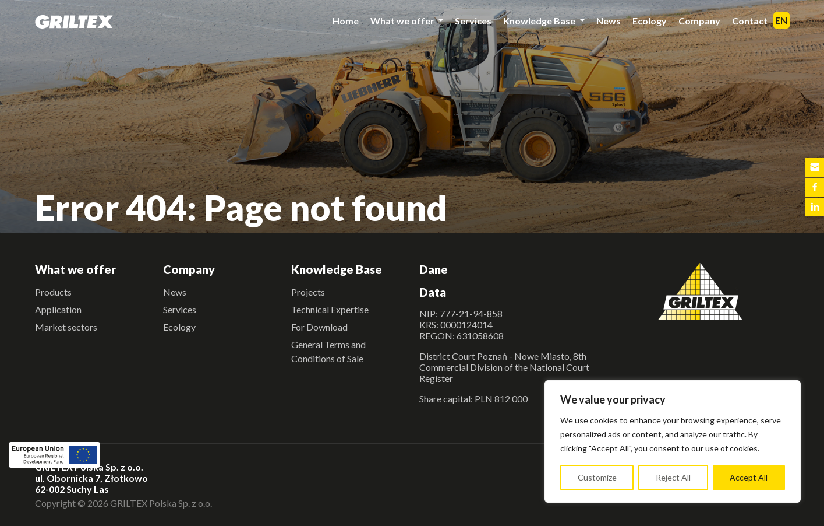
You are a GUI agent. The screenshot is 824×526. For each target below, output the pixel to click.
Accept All (749, 477)
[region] (672, 441)
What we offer (403, 20)
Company (699, 20)
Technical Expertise (330, 309)
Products (53, 291)
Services (473, 20)
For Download (319, 326)
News (608, 20)
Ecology (649, 20)
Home (346, 20)
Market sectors (66, 326)
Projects (308, 291)
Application (58, 309)
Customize (597, 477)
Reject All (673, 477)
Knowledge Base (540, 20)
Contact (750, 20)
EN (781, 20)
